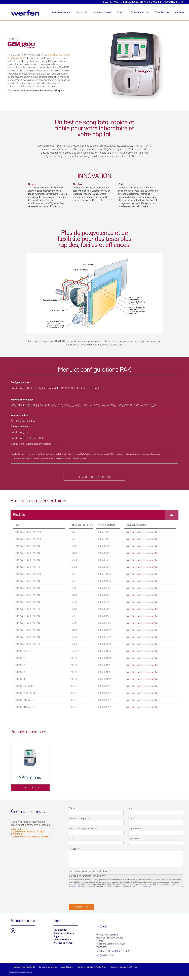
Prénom (72, 808)
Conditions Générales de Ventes (123, 967)
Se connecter (171, 2)
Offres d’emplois (162, 12)
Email (131, 819)
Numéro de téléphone (79, 819)
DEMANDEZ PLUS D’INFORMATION (94, 477)
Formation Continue (139, 12)
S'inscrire (156, 2)
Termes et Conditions (48, 967)
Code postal (134, 839)
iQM (129, 149)
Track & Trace (112, 2)
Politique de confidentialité (24, 967)
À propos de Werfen (61, 12)
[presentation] (88, 895)
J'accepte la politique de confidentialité (90, 871)
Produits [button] (95, 515)
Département (135, 829)
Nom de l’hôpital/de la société (83, 829)
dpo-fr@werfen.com (143, 886)
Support (120, 12)
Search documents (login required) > (141, 532)
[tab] (94, 515)
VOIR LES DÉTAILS (30, 788)
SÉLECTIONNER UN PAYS (136, 2)
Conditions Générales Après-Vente (92, 967)
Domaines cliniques (102, 12)
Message (73, 849)
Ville (71, 839)
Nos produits (81, 12)
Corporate (179, 12)
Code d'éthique (67, 967)
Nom (131, 808)
